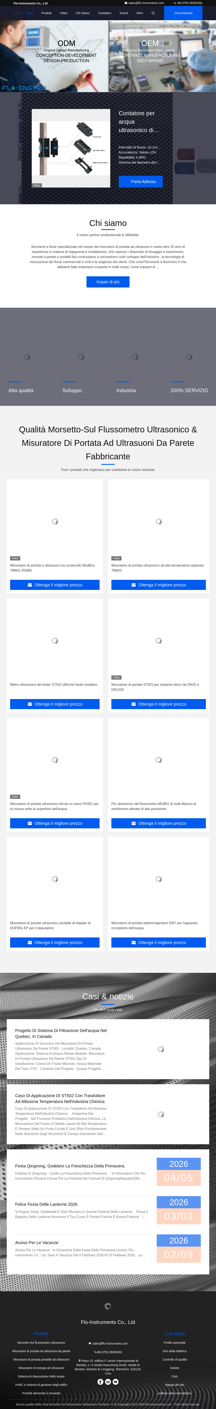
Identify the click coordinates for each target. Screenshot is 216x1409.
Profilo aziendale (175, 1342)
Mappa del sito (174, 1384)
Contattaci (104, 13)
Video (64, 13)
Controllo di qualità (174, 1359)
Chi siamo (83, 13)
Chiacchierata (183, 13)
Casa (29, 13)
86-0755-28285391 (187, 3)
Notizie (174, 1368)
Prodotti (46, 13)
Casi (175, 1376)
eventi (124, 13)
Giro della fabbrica (175, 1351)
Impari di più (108, 281)
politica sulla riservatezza (174, 1393)
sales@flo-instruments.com (144, 3)
